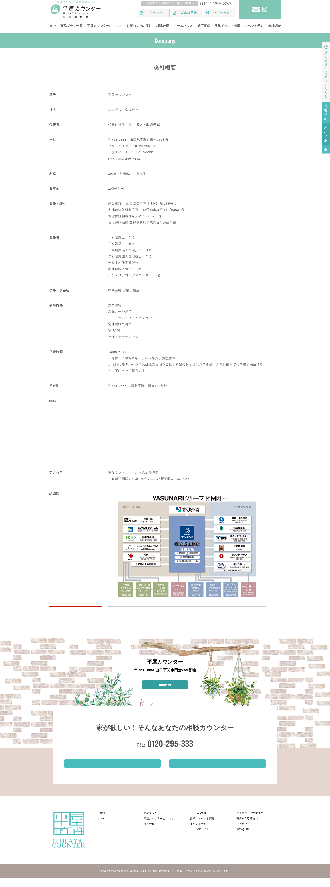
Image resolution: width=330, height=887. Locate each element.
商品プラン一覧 (71, 26)
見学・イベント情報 (202, 827)
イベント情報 (217, 770)
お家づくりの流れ (139, 26)
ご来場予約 (112, 770)
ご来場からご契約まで (250, 822)
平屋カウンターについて (104, 26)
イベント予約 (254, 26)
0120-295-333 (170, 743)
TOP (52, 26)
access (165, 685)
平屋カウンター (159, 827)
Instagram (242, 838)
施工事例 (203, 26)
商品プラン (150, 822)
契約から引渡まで (247, 827)
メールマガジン (199, 838)
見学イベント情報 (227, 26)
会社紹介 (274, 26)
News (101, 827)
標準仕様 (162, 26)
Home (101, 822)
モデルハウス (183, 26)
